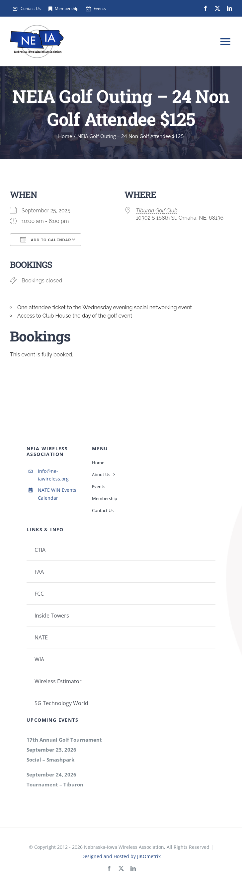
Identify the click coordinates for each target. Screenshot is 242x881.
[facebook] (205, 8)
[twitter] (217, 8)
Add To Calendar (45, 240)
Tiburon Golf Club (157, 210)
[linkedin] (229, 8)
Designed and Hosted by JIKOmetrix (121, 856)
